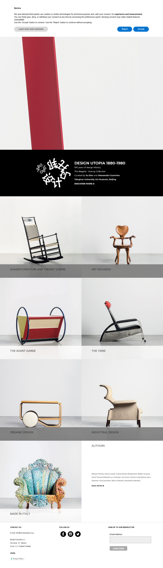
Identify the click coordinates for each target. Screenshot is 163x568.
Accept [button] (141, 560)
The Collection (111, 7)
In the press (141, 7)
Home (96, 7)
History (127, 7)
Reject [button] (125, 560)
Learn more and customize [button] (31, 560)
